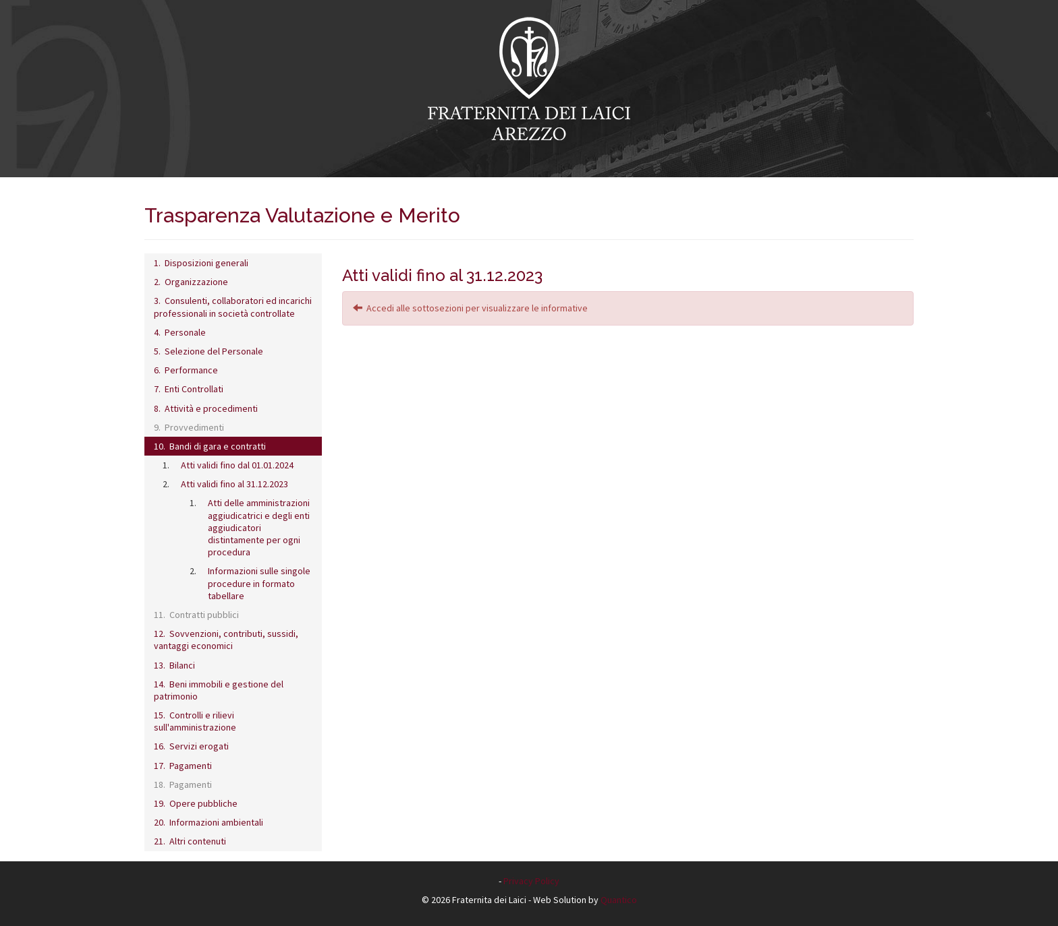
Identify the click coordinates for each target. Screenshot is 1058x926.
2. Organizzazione (191, 282)
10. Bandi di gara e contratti (210, 446)
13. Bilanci (174, 665)
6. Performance (186, 370)
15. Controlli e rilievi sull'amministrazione (195, 721)
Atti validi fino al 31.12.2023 (234, 484)
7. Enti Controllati (188, 389)
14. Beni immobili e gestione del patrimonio (218, 690)
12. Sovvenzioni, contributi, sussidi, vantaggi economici (226, 639)
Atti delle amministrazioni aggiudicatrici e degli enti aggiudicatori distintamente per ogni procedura (259, 527)
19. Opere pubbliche (196, 803)
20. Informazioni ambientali (208, 822)
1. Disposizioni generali (201, 263)
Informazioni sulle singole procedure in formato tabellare (259, 583)
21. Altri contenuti (190, 841)
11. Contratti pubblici (196, 615)
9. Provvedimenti (189, 427)
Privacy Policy (531, 881)
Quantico (619, 900)
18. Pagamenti (183, 784)
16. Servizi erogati (191, 746)
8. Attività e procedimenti (206, 408)
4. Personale (180, 332)
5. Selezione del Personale (208, 351)
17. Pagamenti (183, 766)
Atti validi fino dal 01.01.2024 (237, 465)
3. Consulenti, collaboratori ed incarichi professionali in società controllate (233, 307)
